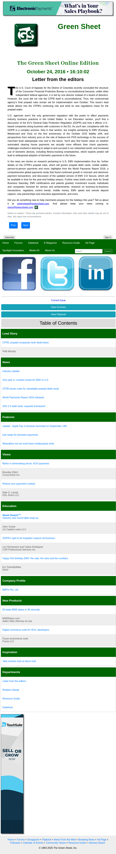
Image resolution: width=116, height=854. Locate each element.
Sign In (108, 237)
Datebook (33, 243)
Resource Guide (71, 243)
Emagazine (33, 839)
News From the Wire (65, 839)
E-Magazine (50, 243)
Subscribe (9, 237)
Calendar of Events (33, 842)
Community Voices (56, 842)
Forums (18, 243)
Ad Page (90, 243)
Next (25, 225)
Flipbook (46, 839)
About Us (50, 250)
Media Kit (34, 250)
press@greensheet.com (20, 207)
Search (108, 251)
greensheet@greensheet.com (33, 203)
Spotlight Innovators (13, 250)
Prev (13, 225)
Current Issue (58, 300)
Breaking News (86, 839)
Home (5, 243)
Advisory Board (96, 842)
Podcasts (15, 842)
